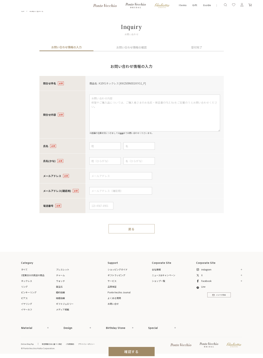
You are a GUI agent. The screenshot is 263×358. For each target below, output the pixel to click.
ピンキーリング (28, 292)
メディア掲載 (62, 309)
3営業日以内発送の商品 (32, 275)
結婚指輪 (60, 298)
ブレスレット (62, 269)
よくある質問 (114, 298)
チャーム (60, 275)
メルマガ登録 (219, 296)
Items (183, 5)
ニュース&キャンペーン (163, 275)
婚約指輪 (60, 292)
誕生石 (59, 286)
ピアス (24, 298)
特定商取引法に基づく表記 (57, 343)
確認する (131, 351)
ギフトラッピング (116, 275)
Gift (195, 5)
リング (24, 286)
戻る (131, 229)
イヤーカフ (26, 309)
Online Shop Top (28, 343)
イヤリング (26, 303)
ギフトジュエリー (65, 303)
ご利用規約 (78, 343)
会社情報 (156, 269)
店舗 (122, 132)
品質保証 (112, 286)
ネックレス (26, 280)
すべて (24, 269)
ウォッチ (60, 280)
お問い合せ (113, 303)
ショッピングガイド (118, 269)
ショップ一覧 (158, 280)
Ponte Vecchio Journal (119, 292)
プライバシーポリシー (97, 343)
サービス (112, 280)
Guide (207, 5)
